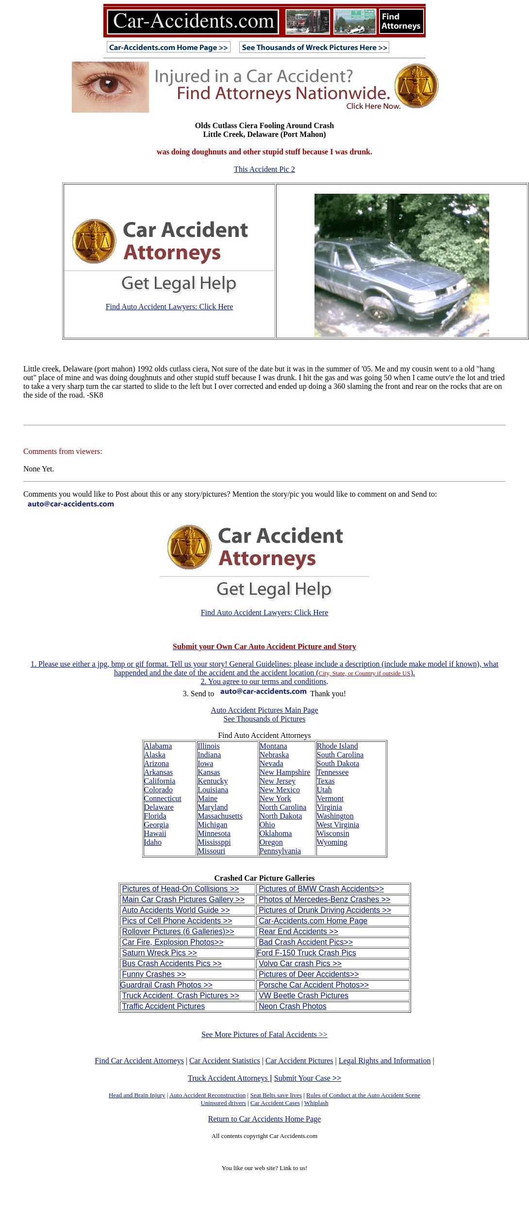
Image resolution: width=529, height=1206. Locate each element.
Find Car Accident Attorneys (139, 1060)
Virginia (329, 807)
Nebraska (274, 755)
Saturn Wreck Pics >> (159, 953)
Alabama (158, 746)
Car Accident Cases (275, 1102)
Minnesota (214, 833)
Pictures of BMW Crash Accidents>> (321, 889)
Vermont (330, 798)
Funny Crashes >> (154, 974)
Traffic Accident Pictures (163, 1006)
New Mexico (280, 790)
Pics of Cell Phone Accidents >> (177, 921)
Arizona (156, 763)
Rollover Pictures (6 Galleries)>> (178, 931)
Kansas (209, 772)
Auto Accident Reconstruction (207, 1095)
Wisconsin (333, 833)
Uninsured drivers (223, 1102)
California (160, 781)
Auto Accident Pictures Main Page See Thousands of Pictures (264, 714)
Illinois (208, 746)
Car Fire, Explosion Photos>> (173, 942)
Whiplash (316, 1102)
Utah (324, 790)
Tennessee (333, 772)
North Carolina (283, 807)
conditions (310, 681)
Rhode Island (337, 746)
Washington (335, 816)
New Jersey (278, 781)
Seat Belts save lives (276, 1095)
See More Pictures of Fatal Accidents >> (264, 1034)
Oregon (271, 842)
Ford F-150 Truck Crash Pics (306, 953)
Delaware (159, 807)
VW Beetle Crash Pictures (303, 995)
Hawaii (155, 833)
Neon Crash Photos (293, 1006)
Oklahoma (276, 833)
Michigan (212, 825)
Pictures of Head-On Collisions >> (180, 889)
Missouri (211, 851)
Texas (326, 781)
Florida (155, 816)
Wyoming (332, 842)
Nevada (271, 763)
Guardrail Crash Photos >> (166, 985)
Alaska (154, 755)
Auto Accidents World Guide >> (176, 910)
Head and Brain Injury (137, 1095)
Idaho (153, 842)
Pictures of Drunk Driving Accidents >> (325, 910)
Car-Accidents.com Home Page (313, 921)
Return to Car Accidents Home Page (264, 1119)
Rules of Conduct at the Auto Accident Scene (363, 1095)
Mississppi (214, 842)
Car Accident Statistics (224, 1060)
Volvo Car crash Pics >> (300, 963)
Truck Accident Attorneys (229, 1078)
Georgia (156, 825)
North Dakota (281, 816)
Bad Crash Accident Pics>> (306, 942)
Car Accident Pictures (299, 1060)
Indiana (209, 755)
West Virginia (338, 825)
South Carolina (340, 755)
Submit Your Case (307, 1078)
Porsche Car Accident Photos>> (314, 985)
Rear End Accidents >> (298, 931)
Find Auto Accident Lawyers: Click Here (169, 306)
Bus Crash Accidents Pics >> (172, 963)
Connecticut (163, 798)
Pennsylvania (280, 851)
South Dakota (338, 763)
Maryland (213, 807)
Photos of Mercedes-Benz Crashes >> (324, 899)
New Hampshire (285, 772)
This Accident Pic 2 (264, 169)
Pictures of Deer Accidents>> (309, 974)
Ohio (267, 825)
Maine (207, 798)
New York (275, 798)
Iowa (205, 763)
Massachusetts (220, 816)
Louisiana (213, 790)
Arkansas (158, 772)
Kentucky (213, 781)
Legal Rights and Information (385, 1060)
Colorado (158, 790)
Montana (273, 746)
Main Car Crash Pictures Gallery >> (183, 899)
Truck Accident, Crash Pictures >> (180, 995)
